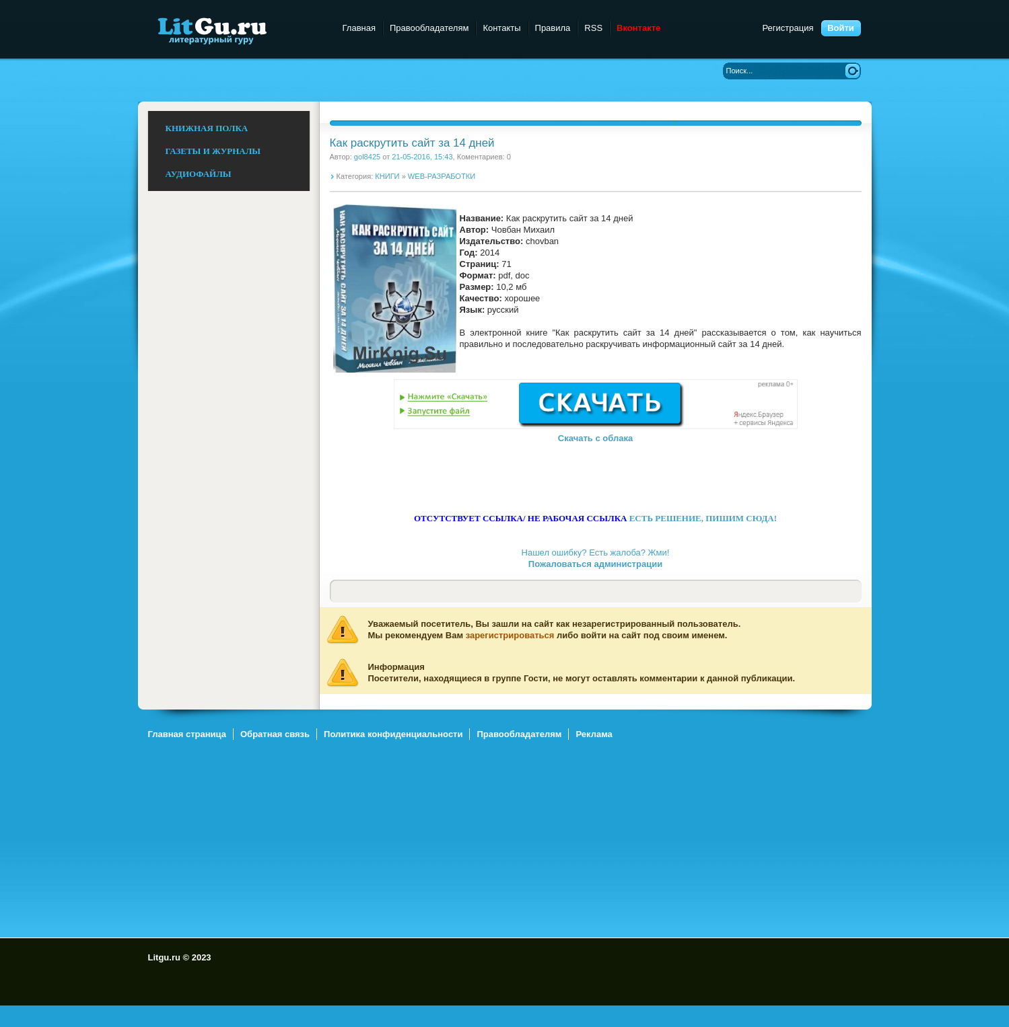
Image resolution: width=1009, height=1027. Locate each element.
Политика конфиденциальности (393, 734)
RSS (593, 28)
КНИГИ (387, 176)
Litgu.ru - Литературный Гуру (237, 29)
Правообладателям (429, 28)
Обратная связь (275, 734)
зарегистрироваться (510, 635)
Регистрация (788, 28)
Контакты (501, 28)
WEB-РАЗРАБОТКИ (441, 176)
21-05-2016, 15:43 (422, 157)
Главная (359, 28)
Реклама (594, 734)
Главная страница (187, 734)
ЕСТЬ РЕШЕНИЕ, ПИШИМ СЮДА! (703, 518)
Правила (553, 28)
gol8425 (367, 157)
